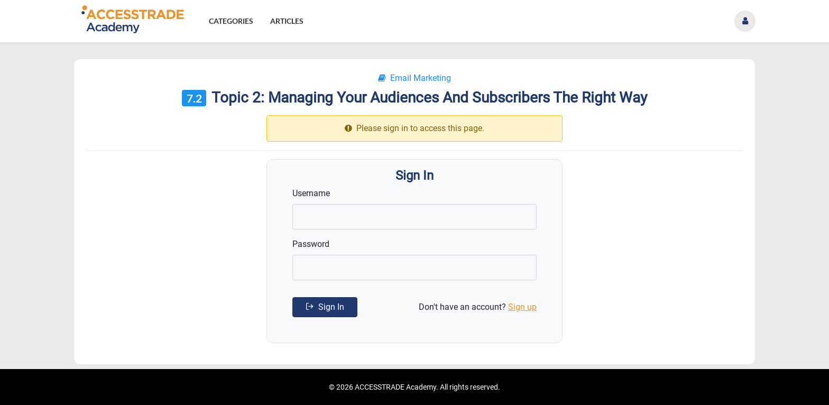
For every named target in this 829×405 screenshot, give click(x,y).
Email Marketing (414, 78)
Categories (231, 20)
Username (311, 193)
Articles (286, 20)
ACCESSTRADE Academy (395, 387)
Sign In (325, 307)
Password (310, 244)
